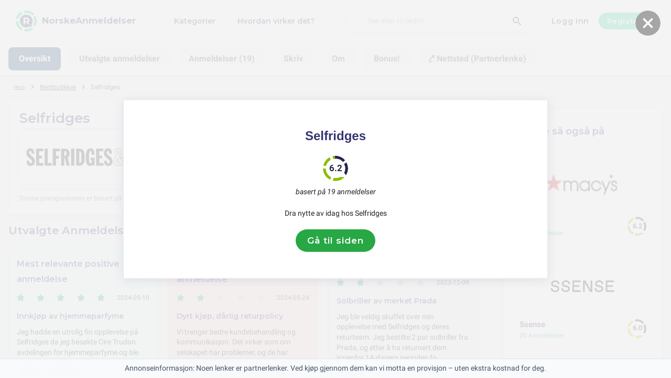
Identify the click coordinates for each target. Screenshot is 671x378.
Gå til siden (335, 240)
